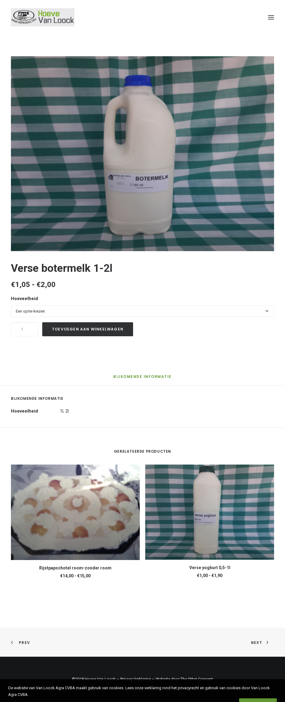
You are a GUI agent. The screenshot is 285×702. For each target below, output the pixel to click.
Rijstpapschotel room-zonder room (75, 567)
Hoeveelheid (24, 298)
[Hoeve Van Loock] (42, 17)
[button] (271, 17)
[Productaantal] (24, 329)
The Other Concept (196, 679)
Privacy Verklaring (135, 679)
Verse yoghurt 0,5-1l (209, 567)
